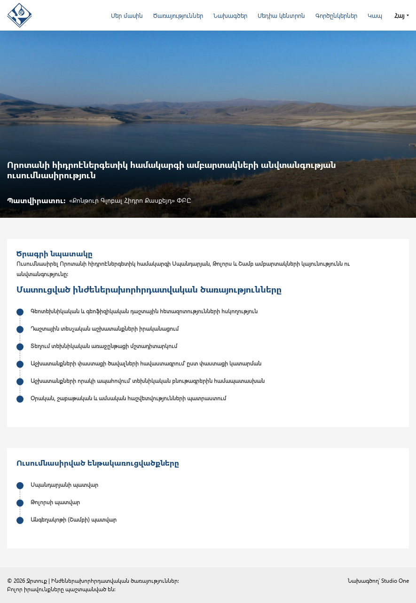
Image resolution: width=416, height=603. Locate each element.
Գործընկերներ (336, 15)
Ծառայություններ (178, 15)
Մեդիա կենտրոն (281, 15)
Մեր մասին (127, 15)
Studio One (395, 580)
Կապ (375, 15)
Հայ (399, 15)
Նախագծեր (230, 15)
